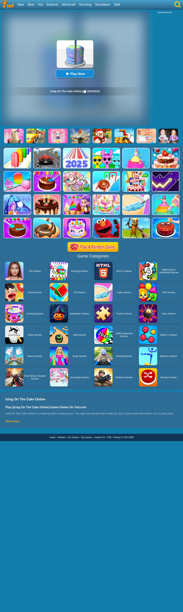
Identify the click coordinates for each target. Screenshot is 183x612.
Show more (12, 421)
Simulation (102, 4)
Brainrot (52, 4)
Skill (117, 4)
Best (31, 4)
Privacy (116, 437)
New (20, 4)
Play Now (75, 73)
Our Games (73, 437)
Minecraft (68, 4)
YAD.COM (128, 437)
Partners (61, 437)
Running (85, 4)
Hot (40, 4)
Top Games (86, 437)
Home (52, 437)
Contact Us (99, 437)
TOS (109, 437)
